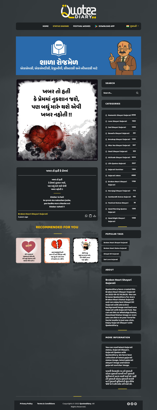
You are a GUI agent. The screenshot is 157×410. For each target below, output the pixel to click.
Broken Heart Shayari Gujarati (33, 214)
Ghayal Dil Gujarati (111, 254)
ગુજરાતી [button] (131, 26)
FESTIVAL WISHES (81, 26)
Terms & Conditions (46, 403)
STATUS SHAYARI (61, 26)
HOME (46, 26)
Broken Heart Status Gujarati (115, 248)
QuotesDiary (85, 403)
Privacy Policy (26, 403)
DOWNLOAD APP (104, 26)
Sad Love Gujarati (111, 259)
